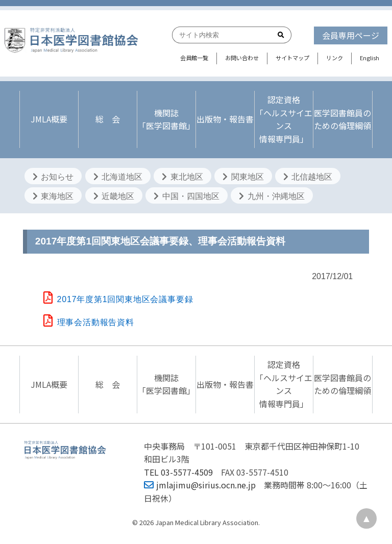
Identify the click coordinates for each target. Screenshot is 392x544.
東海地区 (53, 196)
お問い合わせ (242, 58)
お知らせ (53, 176)
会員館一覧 (194, 58)
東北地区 (182, 176)
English (369, 58)
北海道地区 (117, 176)
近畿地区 (113, 196)
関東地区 (243, 176)
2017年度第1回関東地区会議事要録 (118, 299)
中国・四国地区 (186, 196)
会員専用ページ (350, 35)
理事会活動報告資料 (88, 322)
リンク (334, 58)
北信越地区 (307, 176)
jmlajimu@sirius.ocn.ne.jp (200, 485)
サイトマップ (292, 58)
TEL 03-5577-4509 (178, 472)
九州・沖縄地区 (271, 196)
